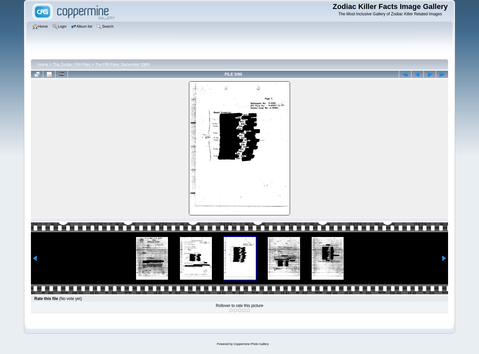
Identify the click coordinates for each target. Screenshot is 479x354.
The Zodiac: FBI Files (71, 64)
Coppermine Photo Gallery (251, 344)
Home (43, 64)
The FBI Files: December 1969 (122, 64)
